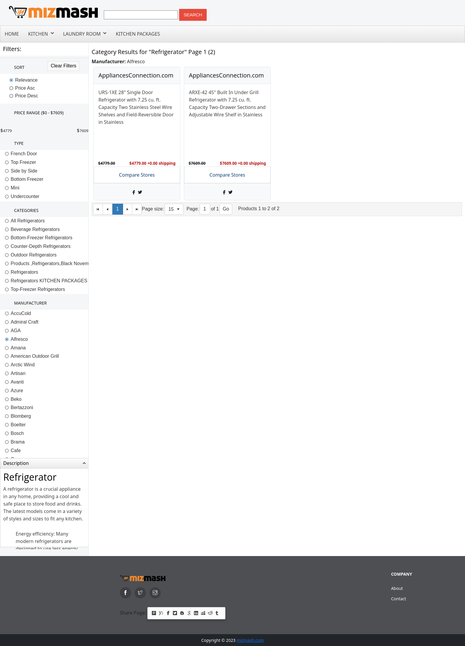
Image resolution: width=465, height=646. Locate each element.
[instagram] (155, 592)
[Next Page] (128, 209)
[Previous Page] (107, 209)
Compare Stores (137, 175)
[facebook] (125, 592)
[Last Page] (137, 209)
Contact (398, 598)
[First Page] (98, 209)
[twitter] (140, 592)
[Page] (205, 209)
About (397, 588)
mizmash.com (250, 640)
